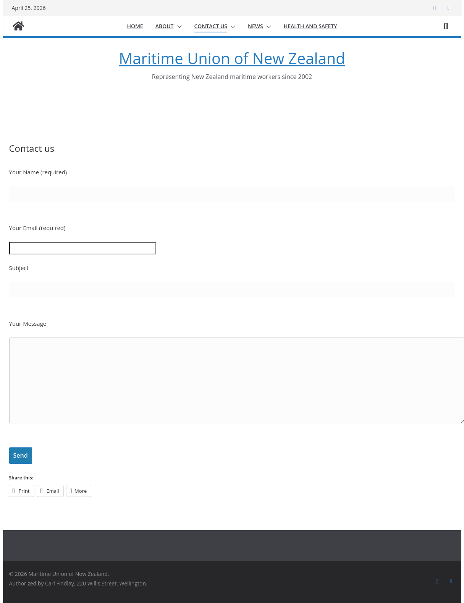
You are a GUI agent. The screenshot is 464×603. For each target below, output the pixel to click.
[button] (178, 26)
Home (135, 26)
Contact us (211, 26)
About (164, 26)
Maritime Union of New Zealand (232, 58)
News (255, 26)
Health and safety (310, 26)
